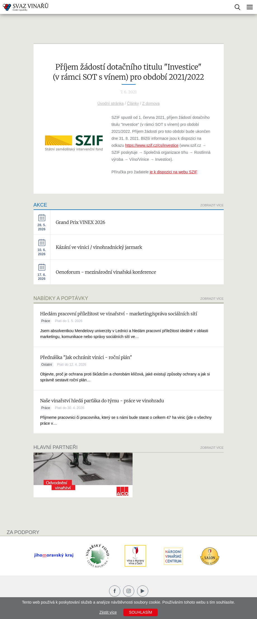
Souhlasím (140, 612)
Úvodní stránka (110, 103)
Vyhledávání (237, 7)
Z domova (151, 103)
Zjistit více (108, 612)
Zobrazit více (212, 205)
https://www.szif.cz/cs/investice (152, 145)
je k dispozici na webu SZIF (173, 172)
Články (133, 103)
